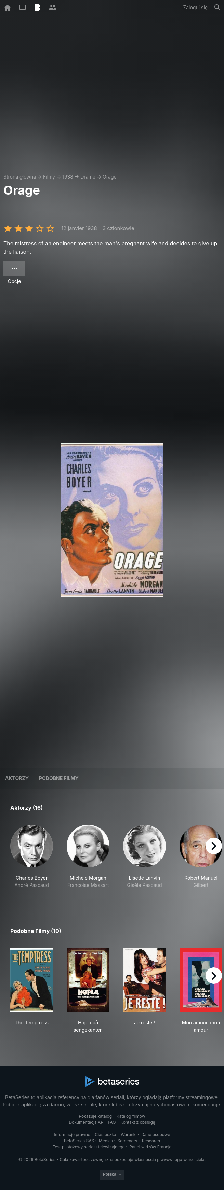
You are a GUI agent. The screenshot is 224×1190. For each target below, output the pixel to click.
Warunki (128, 1134)
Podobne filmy (59, 778)
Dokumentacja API (86, 1122)
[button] (31, 860)
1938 (67, 177)
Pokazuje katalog (95, 1116)
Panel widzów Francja (150, 1146)
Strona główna (19, 177)
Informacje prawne (72, 1134)
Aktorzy (17, 778)
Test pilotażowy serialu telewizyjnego (89, 1146)
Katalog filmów (131, 1116)
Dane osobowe (155, 1134)
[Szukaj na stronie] (217, 7)
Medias (106, 1140)
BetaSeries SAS (79, 1140)
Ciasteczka (105, 1134)
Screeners (127, 1140)
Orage (110, 177)
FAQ (112, 1122)
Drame (87, 177)
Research (151, 1140)
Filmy (49, 177)
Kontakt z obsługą (137, 1122)
